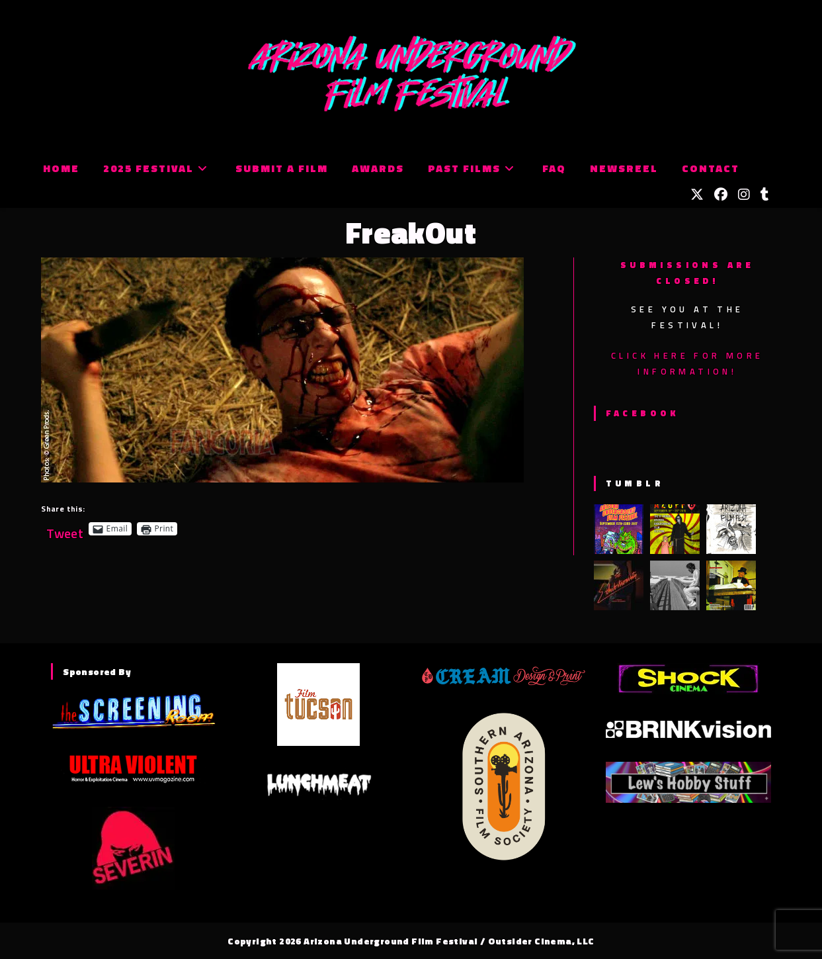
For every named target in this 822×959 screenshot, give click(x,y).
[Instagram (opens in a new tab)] (744, 194)
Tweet (64, 528)
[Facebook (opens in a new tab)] (721, 194)
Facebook (642, 413)
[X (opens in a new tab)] (697, 194)
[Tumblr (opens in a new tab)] (764, 194)
